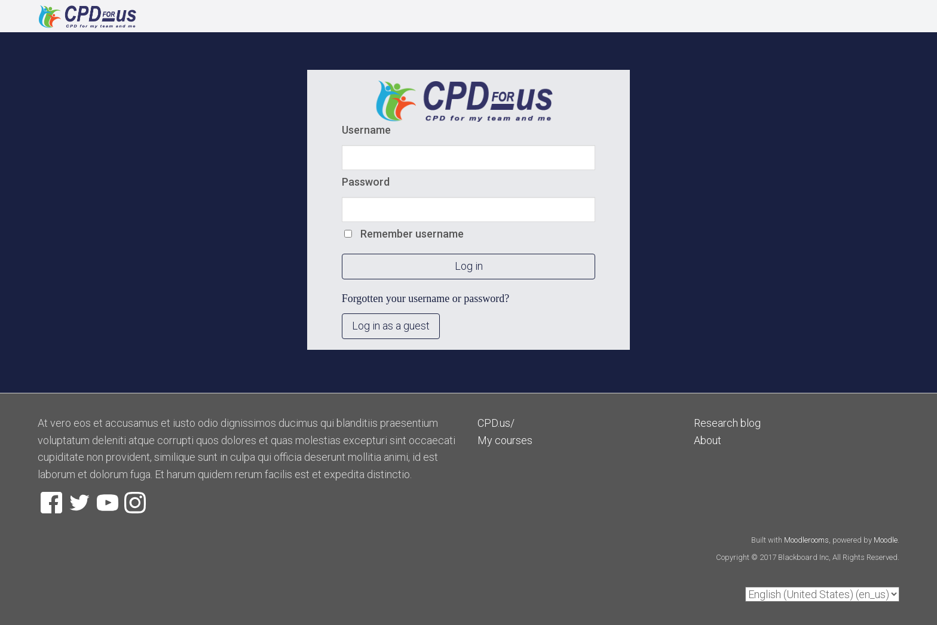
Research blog (727, 423)
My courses (504, 440)
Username (366, 130)
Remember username (412, 233)
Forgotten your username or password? (426, 298)
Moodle (886, 539)
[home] (208, 16)
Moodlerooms (806, 539)
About (707, 440)
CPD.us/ (496, 423)
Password (366, 182)
